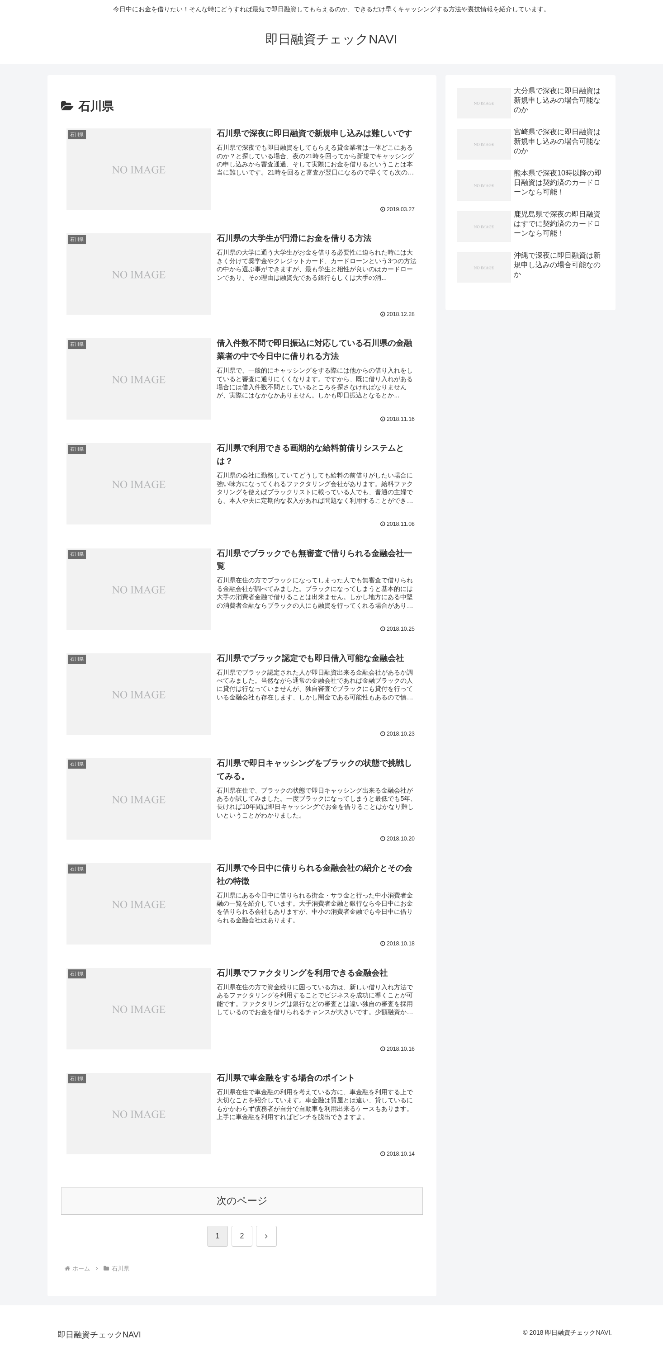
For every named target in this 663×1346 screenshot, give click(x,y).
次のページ (242, 1201)
